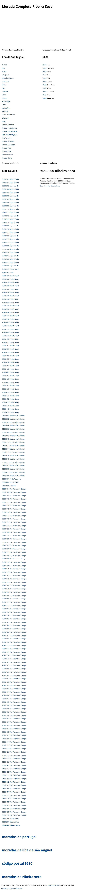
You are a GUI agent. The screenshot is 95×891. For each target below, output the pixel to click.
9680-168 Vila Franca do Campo (14, 788)
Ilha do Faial (6, 151)
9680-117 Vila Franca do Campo (14, 515)
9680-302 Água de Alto (10, 182)
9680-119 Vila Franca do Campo (14, 522)
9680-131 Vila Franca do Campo (14, 549)
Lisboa (4, 98)
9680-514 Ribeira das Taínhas (13, 449)
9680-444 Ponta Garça (10, 326)
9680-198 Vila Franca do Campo (14, 815)
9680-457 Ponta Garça (10, 359)
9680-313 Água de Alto (10, 219)
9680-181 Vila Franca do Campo (14, 662)
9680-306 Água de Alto (10, 196)
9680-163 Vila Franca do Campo (14, 785)
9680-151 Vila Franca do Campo (14, 602)
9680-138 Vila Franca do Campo (14, 565)
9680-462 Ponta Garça (10, 376)
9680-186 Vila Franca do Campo (14, 675)
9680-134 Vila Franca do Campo (14, 555)
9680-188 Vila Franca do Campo (14, 682)
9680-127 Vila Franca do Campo (14, 755)
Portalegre (6, 101)
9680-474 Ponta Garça (10, 405)
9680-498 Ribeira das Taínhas (13, 475)
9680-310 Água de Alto (10, 209)
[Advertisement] (46, 29)
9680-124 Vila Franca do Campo (14, 532)
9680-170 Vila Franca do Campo (14, 642)
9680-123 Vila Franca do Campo (14, 748)
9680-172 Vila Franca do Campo (14, 645)
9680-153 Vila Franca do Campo (14, 772)
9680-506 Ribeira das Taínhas (13, 429)
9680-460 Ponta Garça (10, 369)
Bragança (5, 75)
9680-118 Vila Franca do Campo (14, 519)
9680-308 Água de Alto (10, 202)
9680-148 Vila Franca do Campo (14, 592)
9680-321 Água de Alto (10, 246)
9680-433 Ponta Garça (10, 302)
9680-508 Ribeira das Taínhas (13, 432)
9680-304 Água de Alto (10, 189)
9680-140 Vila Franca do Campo (14, 579)
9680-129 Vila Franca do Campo (14, 542)
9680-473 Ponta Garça (10, 402)
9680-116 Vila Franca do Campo (14, 512)
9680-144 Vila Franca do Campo (14, 585)
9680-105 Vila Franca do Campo (14, 732)
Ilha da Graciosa (8, 141)
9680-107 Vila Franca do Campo (14, 735)
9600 (44, 81)
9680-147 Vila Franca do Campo (14, 768)
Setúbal (5, 111)
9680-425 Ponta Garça (10, 286)
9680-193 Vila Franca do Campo (14, 702)
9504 (44, 68)
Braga (4, 71)
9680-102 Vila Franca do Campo (14, 725)
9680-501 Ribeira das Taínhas (13, 415)
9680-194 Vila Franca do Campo (14, 705)
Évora (4, 85)
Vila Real (5, 118)
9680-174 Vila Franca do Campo (14, 652)
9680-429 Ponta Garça (10, 292)
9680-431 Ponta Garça (10, 296)
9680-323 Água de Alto (10, 252)
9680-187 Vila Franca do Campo (14, 679)
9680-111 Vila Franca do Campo (14, 502)
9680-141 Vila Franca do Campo (14, 569)
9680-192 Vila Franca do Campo (14, 699)
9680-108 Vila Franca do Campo (14, 738)
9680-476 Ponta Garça (10, 412)
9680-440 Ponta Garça (10, 319)
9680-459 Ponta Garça (10, 366)
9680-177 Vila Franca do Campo (14, 802)
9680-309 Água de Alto (10, 206)
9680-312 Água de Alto (10, 216)
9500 (44, 65)
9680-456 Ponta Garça (10, 356)
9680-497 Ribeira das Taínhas (13, 465)
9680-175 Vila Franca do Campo (14, 795)
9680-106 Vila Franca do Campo (14, 492)
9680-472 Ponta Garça (10, 399)
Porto (4, 105)
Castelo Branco (8, 78)
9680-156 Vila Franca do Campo (14, 612)
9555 (44, 75)
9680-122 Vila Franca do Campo (14, 529)
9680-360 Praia (7, 272)
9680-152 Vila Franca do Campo (14, 605)
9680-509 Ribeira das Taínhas (13, 435)
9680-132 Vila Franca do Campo (14, 758)
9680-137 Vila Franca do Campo (14, 562)
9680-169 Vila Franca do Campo (14, 639)
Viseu (4, 121)
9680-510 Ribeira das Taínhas (13, 439)
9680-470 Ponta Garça (10, 392)
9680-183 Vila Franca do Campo (14, 805)
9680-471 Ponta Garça (10, 395)
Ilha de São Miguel (9, 135)
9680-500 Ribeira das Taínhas (13, 469)
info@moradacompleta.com (11, 888)
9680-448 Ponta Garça (10, 409)
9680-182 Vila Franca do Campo (14, 665)
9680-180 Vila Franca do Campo (14, 669)
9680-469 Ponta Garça (10, 389)
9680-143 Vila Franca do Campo (14, 582)
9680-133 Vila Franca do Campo (14, 552)
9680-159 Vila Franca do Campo (14, 775)
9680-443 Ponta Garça (10, 322)
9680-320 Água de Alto (10, 242)
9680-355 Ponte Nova (10, 269)
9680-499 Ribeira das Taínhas (13, 472)
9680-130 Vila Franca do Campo (14, 545)
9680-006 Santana (9, 485)
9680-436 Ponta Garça (10, 309)
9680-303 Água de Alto (10, 186)
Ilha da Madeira (8, 125)
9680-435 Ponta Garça (10, 306)
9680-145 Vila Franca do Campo (14, 765)
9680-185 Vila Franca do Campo (14, 672)
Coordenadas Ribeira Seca (50, 186)
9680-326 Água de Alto (10, 259)
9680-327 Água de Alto (10, 262)
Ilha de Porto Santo (9, 128)
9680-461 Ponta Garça (10, 372)
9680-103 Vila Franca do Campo (14, 728)
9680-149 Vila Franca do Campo (14, 595)
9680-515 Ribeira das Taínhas (13, 452)
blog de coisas (53, 885)
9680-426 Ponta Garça (10, 289)
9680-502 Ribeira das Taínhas (13, 419)
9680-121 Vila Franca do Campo (14, 745)
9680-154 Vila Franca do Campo (14, 609)
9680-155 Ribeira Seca (10, 818)
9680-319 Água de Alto (10, 239)
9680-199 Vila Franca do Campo (14, 715)
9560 (44, 78)
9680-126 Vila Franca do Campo (14, 752)
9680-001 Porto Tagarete (11, 479)
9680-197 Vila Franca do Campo (14, 812)
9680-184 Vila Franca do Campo (14, 808)
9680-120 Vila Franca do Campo (14, 525)
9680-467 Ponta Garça (10, 386)
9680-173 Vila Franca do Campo (14, 649)
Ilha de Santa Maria (9, 131)
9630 (44, 88)
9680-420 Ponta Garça (10, 276)
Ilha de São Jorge (8, 145)
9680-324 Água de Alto (10, 256)
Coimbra (5, 81)
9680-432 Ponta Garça (10, 299)
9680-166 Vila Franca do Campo (14, 632)
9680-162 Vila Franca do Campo (14, 782)
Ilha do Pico (6, 148)
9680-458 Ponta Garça (10, 362)
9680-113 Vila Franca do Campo (14, 505)
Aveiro (4, 65)
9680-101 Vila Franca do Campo (14, 722)
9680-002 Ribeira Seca (10, 482)
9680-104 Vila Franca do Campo (14, 489)
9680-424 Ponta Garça (10, 282)
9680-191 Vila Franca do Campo (14, 692)
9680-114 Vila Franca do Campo (14, 742)
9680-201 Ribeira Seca (10, 822)
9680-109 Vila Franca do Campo (14, 495)
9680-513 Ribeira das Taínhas (13, 445)
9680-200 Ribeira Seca (11, 825)
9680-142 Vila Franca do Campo (14, 575)
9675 (44, 95)
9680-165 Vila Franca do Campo (14, 629)
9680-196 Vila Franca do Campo (14, 712)
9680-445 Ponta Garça (10, 329)
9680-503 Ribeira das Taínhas (13, 422)
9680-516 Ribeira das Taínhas (13, 455)
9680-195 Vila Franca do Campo (14, 709)
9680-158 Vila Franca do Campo (14, 615)
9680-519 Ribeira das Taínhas (13, 462)
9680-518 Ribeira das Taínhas (13, 459)
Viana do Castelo (8, 115)
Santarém (5, 108)
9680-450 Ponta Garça (10, 339)
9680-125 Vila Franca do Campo (14, 535)
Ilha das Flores (7, 155)
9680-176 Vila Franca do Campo (14, 798)
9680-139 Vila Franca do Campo (14, 572)
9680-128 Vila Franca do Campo (14, 539)
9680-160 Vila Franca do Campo (14, 778)
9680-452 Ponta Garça (10, 346)
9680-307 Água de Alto (10, 199)
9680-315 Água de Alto (10, 226)
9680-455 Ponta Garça (10, 352)
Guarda (5, 91)
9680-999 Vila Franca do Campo (14, 695)
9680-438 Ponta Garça (10, 312)
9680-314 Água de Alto (10, 222)
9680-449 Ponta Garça (10, 336)
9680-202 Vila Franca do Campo (14, 719)
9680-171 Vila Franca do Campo (14, 792)
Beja (3, 68)
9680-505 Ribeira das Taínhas (13, 425)
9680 (44, 98)
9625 (44, 85)
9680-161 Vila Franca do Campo (14, 622)
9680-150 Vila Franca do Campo (14, 599)
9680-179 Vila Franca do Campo (14, 659)
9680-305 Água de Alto (10, 192)
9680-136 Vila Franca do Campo (14, 762)
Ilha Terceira (6, 138)
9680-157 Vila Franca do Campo (14, 619)
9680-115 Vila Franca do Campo (14, 509)
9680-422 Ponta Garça (10, 279)
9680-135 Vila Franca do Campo (14, 559)
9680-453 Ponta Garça (10, 349)
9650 (44, 91)
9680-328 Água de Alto (10, 266)
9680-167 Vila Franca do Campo (14, 635)
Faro (3, 88)
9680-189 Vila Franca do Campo (14, 689)
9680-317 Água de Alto (10, 232)
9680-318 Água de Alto (10, 236)
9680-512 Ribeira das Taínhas (13, 442)
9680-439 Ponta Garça (10, 316)
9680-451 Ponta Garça (10, 342)
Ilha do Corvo (7, 158)
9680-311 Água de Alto (10, 212)
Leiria (4, 95)
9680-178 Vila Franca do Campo (14, 655)
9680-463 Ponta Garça (10, 379)
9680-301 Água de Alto (10, 179)
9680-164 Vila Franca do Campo (14, 625)
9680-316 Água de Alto (10, 229)
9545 (44, 71)
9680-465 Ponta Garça (10, 382)
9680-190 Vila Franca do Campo (14, 685)
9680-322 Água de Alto (10, 249)
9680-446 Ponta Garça (10, 332)
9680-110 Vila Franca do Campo (14, 499)
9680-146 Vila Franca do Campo (14, 589)
